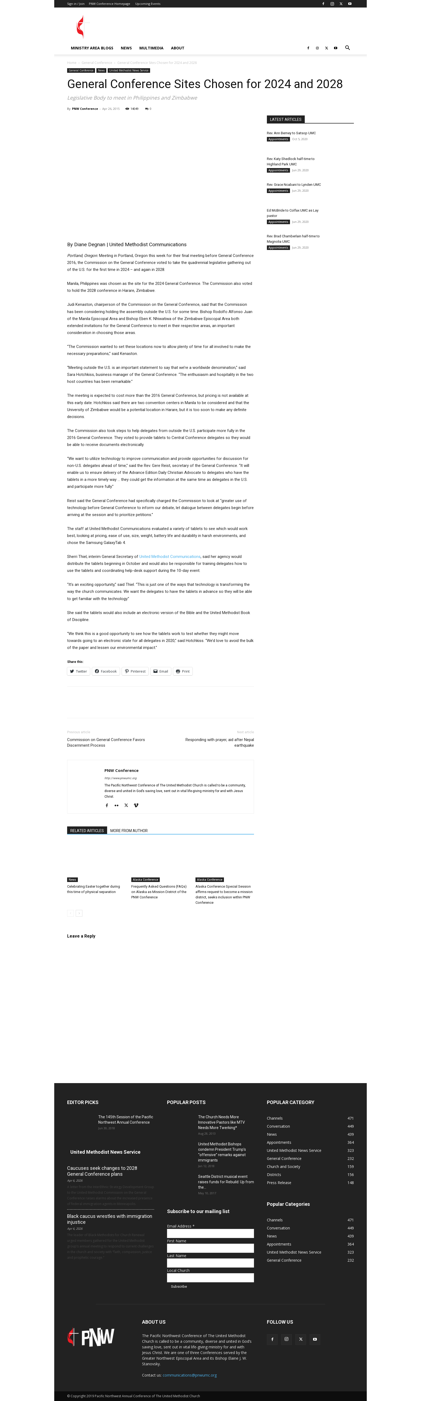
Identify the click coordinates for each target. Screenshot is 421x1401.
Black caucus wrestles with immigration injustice (109, 1219)
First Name (176, 1240)
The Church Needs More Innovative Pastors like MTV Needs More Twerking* (221, 1122)
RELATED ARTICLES (87, 831)
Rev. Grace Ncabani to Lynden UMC (294, 185)
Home (72, 62)
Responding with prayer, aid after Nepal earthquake (220, 742)
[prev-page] (70, 913)
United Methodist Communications (170, 556)
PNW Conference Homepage (109, 4)
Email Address (181, 1226)
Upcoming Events (147, 4)
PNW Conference (85, 109)
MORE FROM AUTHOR (129, 831)
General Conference (97, 62)
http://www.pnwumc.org (120, 778)
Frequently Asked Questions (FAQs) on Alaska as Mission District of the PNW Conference (159, 891)
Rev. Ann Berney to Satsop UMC (291, 133)
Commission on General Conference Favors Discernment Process (106, 742)
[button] (347, 48)
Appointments (278, 139)
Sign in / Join (76, 4)
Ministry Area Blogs (92, 47)
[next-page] (79, 913)
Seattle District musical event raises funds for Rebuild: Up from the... (226, 1181)
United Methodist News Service (128, 70)
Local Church (178, 1270)
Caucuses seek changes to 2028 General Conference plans (102, 1171)
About (177, 47)
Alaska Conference (145, 879)
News (126, 47)
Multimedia (151, 47)
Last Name (176, 1255)
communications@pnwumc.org (190, 1375)
